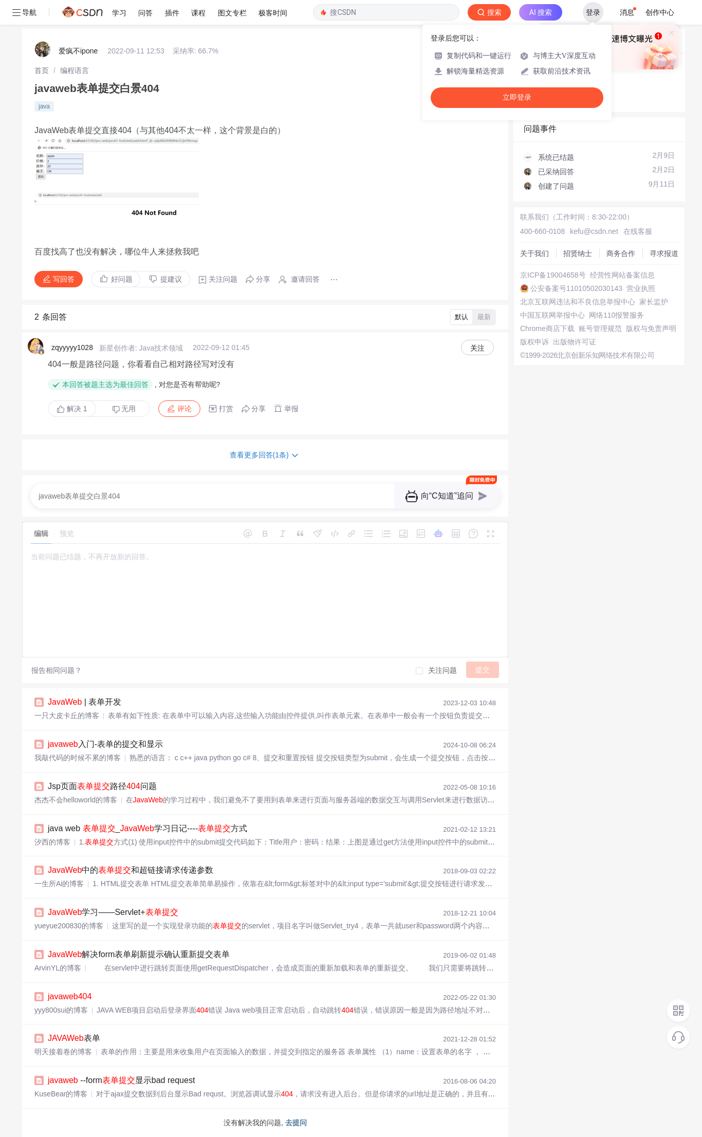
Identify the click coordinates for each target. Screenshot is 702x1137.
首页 (41, 70)
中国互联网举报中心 (552, 315)
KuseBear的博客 (60, 1094)
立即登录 (517, 97)
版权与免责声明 (651, 328)
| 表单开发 (84, 702)
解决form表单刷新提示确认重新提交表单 (139, 954)
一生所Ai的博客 (59, 883)
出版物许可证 (574, 342)
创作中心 (659, 12)
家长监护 (653, 302)
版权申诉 (534, 342)
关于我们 (534, 253)
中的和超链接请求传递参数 (130, 870)
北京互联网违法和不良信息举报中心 (577, 302)
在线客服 (637, 231)
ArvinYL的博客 (57, 968)
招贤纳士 (577, 253)
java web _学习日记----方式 (147, 828)
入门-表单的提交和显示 (105, 744)
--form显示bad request (121, 1080)
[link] (41, 70)
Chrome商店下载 (547, 328)
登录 (593, 12)
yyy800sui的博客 (61, 1010)
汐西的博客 (52, 842)
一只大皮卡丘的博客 (66, 715)
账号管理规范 (600, 328)
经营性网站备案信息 (622, 275)
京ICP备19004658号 (553, 275)
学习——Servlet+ (113, 912)
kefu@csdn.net (594, 231)
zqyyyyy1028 (72, 347)
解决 (72, 409)
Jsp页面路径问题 (102, 786)
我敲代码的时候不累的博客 (77, 758)
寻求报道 (664, 253)
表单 (74, 1038)
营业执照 (640, 288)
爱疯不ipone (78, 51)
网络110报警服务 (616, 315)
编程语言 (74, 70)
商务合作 (620, 253)
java (44, 106)
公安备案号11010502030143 (576, 288)
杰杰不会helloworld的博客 (75, 800)
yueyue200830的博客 (68, 926)
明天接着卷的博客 (63, 1052)
